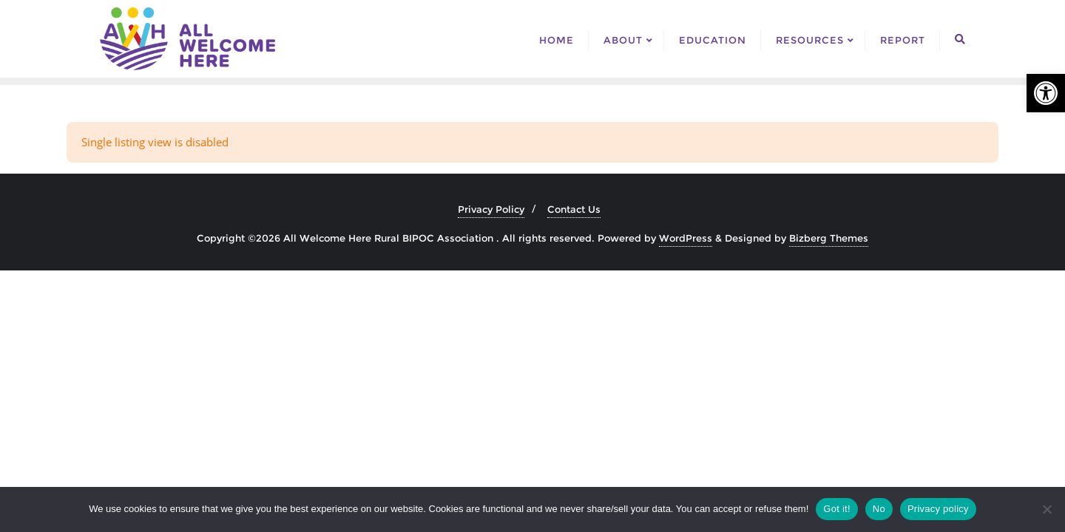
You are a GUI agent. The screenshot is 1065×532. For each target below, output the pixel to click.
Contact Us (574, 209)
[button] (1046, 93)
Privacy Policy (491, 209)
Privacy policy (938, 508)
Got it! (836, 508)
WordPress (685, 238)
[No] (1046, 509)
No (879, 508)
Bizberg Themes (828, 238)
